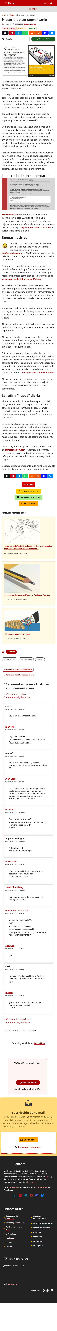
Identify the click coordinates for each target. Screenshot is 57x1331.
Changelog (38, 1245)
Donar (28, 484)
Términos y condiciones (15, 1223)
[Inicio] (6, 10)
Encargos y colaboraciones (39, 1217)
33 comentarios (30, 24)
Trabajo (40, 659)
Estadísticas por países (43, 1223)
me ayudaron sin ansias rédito (38, 372)
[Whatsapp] (25, 33)
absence (9, 945)
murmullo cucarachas (16, 910)
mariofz (9, 726)
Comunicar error (28, 491)
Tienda (9, 1246)
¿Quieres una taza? (28, 497)
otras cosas (14, 1187)
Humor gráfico (10, 659)
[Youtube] (31, 1195)
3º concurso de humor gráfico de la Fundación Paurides (27, 595)
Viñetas (11, 15)
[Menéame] (38, 33)
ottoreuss (10, 809)
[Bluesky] (52, 33)
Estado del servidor (41, 1227)
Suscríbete (28, 503)
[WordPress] (25, 1195)
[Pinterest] (11, 33)
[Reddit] (32, 33)
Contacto (9, 1242)
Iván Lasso (11, 778)
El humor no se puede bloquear (17, 634)
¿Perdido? (37, 1232)
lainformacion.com (15, 449)
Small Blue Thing (14, 887)
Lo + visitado (11, 1234)
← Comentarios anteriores (17, 694)
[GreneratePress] (44, 1290)
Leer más (31, 1182)
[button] (51, 3)
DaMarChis (11, 861)
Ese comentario (10, 214)
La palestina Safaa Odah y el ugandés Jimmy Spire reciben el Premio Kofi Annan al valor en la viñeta (28, 547)
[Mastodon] (45, 33)
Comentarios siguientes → (17, 697)
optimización (41, 1187)
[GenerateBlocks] (48, 1290)
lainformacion (26, 659)
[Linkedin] (14, 1195)
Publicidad (10, 1238)
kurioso (9, 992)
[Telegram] (18, 33)
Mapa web (37, 1236)
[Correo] (5, 33)
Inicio (4, 15)
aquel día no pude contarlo (35, 227)
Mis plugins (38, 1241)
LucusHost (39, 1043)
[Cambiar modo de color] (45, 3)
